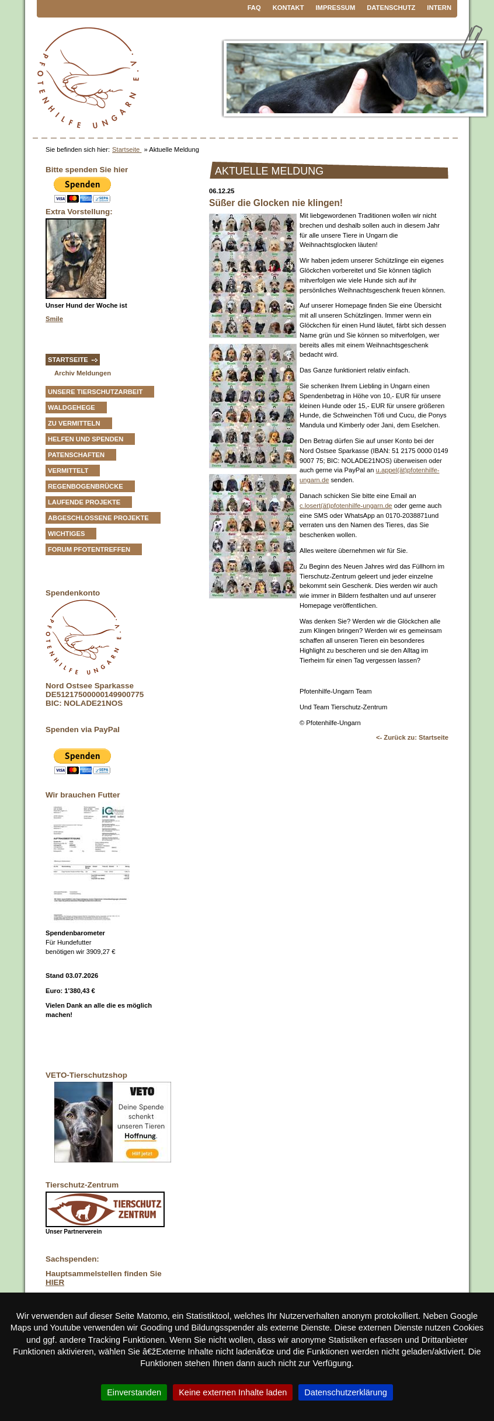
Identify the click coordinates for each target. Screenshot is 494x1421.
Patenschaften (76, 454)
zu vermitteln (74, 423)
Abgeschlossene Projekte (98, 517)
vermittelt (68, 470)
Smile (54, 318)
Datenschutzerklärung (345, 1392)
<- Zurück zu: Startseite (412, 737)
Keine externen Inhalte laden (233, 1392)
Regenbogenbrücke (85, 486)
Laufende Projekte (84, 502)
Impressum (336, 7)
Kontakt (288, 7)
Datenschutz (391, 7)
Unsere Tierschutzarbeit (95, 391)
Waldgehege (71, 407)
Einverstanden (134, 1392)
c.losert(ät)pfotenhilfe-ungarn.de (346, 505)
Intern (439, 7)
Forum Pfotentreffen (89, 549)
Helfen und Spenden (85, 439)
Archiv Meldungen (82, 373)
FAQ (254, 7)
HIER (55, 1282)
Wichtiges (66, 533)
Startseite (126, 149)
